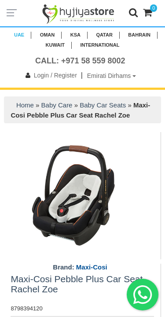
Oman (47, 34)
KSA (75, 34)
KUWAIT (55, 45)
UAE (19, 34)
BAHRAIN (139, 34)
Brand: (80, 267)
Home (25, 105)
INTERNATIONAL (99, 45)
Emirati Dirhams (111, 75)
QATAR (104, 34)
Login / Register (49, 75)
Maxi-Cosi (91, 267)
